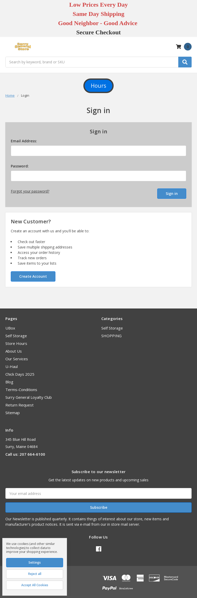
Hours (98, 85)
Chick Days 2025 (19, 371)
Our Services (16, 356)
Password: (20, 166)
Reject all (34, 574)
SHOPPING (111, 333)
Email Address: (24, 140)
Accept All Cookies (34, 585)
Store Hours (16, 340)
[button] (98, 85)
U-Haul (11, 363)
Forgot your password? (30, 191)
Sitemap (12, 410)
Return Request (19, 402)
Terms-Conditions (21, 387)
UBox (10, 325)
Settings (34, 562)
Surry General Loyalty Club (28, 394)
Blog (9, 379)
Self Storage (16, 333)
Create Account (33, 273)
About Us (13, 348)
